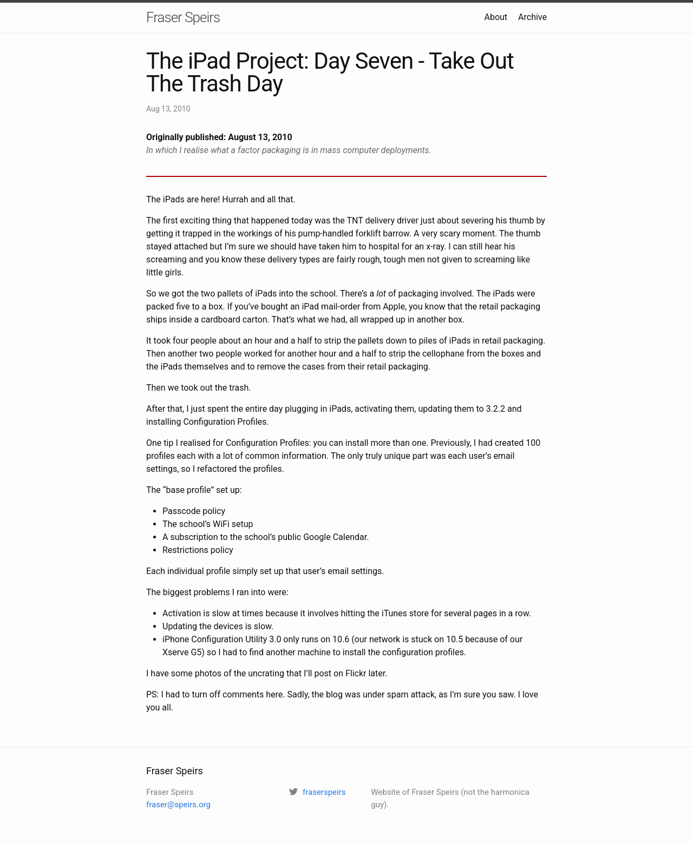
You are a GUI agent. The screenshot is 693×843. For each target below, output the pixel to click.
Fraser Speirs (183, 17)
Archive (532, 17)
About (495, 17)
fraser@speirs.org (178, 804)
